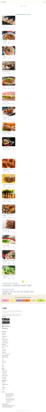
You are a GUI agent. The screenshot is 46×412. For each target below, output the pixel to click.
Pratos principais (26, 291)
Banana (3, 366)
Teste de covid (4, 387)
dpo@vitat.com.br (8, 401)
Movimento (4, 344)
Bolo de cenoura (4, 372)
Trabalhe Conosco (5, 328)
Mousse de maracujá (5, 375)
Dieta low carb (4, 333)
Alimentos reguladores (5, 342)
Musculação (3, 352)
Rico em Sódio (29, 285)
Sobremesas (4, 293)
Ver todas (9, 293)
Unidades (3, 389)
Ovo (2, 363)
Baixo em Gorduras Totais (16, 285)
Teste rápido (3, 382)
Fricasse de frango (4, 380)
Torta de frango (4, 378)
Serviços (3, 381)
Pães (21, 291)
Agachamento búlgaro (5, 345)
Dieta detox (3, 337)
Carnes (15, 291)
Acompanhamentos (5, 291)
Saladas (32, 291)
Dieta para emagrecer (5, 339)
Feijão (3, 360)
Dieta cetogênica (4, 336)
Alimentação (4, 331)
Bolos (11, 291)
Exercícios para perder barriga (6, 353)
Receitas (3, 369)
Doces (18, 291)
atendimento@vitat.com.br (7, 326)
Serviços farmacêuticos (5, 384)
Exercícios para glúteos (5, 355)
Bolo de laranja (4, 377)
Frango (3, 368)
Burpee (3, 347)
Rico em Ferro (23, 285)
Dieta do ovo (4, 334)
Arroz (3, 358)
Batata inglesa (4, 361)
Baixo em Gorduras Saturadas (7, 285)
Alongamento (4, 350)
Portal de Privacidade (8, 396)
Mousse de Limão (4, 370)
